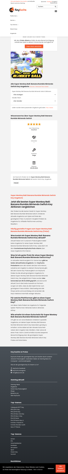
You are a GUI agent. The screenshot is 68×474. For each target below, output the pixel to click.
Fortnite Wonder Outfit (18, 425)
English (55, 1)
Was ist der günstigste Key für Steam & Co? (25, 365)
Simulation (14, 447)
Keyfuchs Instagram (18, 370)
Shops (13, 391)
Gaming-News (15, 384)
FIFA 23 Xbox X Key (16, 416)
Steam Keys (13, 29)
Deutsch (49, 1)
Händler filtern (16, 98)
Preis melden (49, 107)
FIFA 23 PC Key (15, 409)
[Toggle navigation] (55, 11)
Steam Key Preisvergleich (19, 389)
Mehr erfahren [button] (38, 469)
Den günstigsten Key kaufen (19, 1)
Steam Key (14, 452)
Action (13, 439)
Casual (16, 183)
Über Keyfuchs (15, 395)
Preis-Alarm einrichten (34, 46)
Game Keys (38, 260)
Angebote (13, 33)
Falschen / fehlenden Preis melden (39, 86)
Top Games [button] (13, 25)
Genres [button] (12, 20)
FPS (12, 441)
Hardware (14, 445)
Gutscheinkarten (16, 443)
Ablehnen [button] (51, 468)
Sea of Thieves (15, 427)
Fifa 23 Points (15, 418)
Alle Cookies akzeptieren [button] (60, 468)
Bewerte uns (15, 393)
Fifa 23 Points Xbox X (17, 420)
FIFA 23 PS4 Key (15, 412)
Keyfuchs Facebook (18, 368)
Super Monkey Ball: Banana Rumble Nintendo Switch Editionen (31, 91)
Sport (12, 450)
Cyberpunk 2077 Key (17, 407)
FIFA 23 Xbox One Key (17, 414)
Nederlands (53, 3)
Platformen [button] (13, 16)
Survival (13, 454)
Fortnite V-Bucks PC (17, 423)
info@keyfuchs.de (17, 373)
